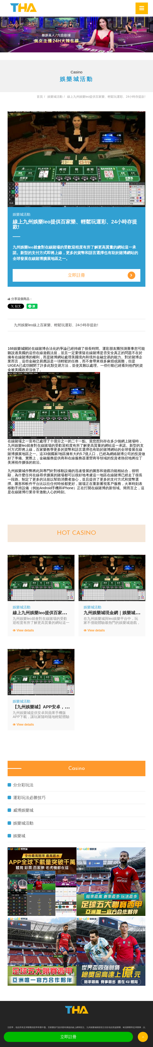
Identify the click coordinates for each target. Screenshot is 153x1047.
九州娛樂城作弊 (20, 471)
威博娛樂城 (20, 810)
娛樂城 (16, 836)
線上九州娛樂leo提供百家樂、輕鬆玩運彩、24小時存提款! (68, 612)
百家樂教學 (45, 449)
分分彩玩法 (20, 785)
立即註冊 (101, 275)
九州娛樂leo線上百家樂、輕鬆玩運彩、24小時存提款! (56, 325)
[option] (76, 34)
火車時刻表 (133, 484)
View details (23, 630)
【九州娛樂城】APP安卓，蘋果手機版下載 (54, 707)
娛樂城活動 (20, 823)
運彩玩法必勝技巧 (27, 797)
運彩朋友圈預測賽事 (118, 348)
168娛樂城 (16, 348)
